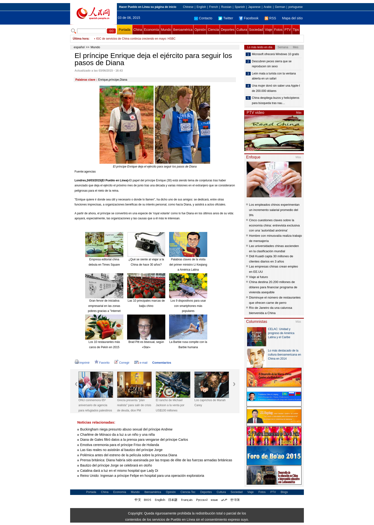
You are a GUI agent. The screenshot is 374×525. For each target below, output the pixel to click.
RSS (270, 18)
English (201, 7)
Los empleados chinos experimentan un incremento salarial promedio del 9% (274, 210)
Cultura (241, 30)
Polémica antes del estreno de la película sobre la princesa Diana (128, 455)
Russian (226, 7)
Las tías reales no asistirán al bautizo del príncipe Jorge (121, 450)
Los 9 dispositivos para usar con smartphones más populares (188, 306)
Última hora (80, 38)
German (280, 7)
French (213, 7)
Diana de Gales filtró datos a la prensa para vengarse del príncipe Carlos (134, 439)
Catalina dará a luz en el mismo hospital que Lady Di (119, 470)
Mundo (166, 30)
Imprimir (82, 362)
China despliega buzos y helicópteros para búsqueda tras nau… (275, 100)
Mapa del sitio (292, 18)
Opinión (200, 30)
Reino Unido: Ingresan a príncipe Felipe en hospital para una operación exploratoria (142, 476)
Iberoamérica (182, 30)
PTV (287, 30)
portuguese (295, 7)
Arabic (268, 7)
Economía (151, 30)
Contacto (203, 18)
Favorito (101, 362)
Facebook (248, 18)
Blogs (284, 492)
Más (298, 112)
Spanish (240, 7)
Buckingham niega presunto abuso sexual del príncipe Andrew (126, 429)
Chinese (188, 7)
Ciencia (213, 30)
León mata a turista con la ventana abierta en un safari (274, 76)
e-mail (141, 362)
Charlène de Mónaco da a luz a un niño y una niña (117, 434)
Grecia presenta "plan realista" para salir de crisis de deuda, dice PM (134, 405)
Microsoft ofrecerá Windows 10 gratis (275, 54)
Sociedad (256, 30)
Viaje (268, 30)
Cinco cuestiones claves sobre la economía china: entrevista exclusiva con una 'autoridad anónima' (274, 225)
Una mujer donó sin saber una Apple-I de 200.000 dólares (276, 88)
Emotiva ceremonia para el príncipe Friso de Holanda (119, 445)
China (137, 30)
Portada (124, 30)
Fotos (278, 30)
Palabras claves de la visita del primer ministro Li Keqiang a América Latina (188, 264)
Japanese (254, 7)
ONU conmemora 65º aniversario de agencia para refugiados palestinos (95, 405)
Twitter (225, 18)
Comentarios (161, 362)
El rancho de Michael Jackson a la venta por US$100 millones (170, 405)
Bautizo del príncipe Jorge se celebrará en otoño (116, 465)
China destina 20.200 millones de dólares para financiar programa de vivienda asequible (273, 287)
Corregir (121, 362)
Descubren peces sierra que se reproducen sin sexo (271, 64)
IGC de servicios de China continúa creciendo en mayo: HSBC (136, 38)
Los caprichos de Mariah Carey (210, 403)
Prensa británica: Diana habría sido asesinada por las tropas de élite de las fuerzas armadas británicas (156, 460)
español (79, 47)
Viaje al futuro (258, 277)
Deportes (227, 30)
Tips (296, 30)
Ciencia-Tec (188, 492)
